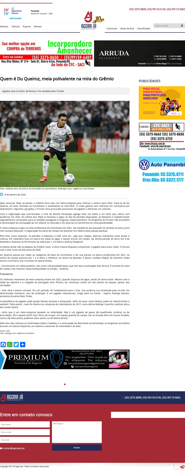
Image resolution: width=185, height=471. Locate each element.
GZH (8, 331)
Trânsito (15, 26)
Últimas (38, 26)
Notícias (4, 26)
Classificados (143, 28)
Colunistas (111, 28)
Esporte (27, 26)
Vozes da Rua (127, 28)
